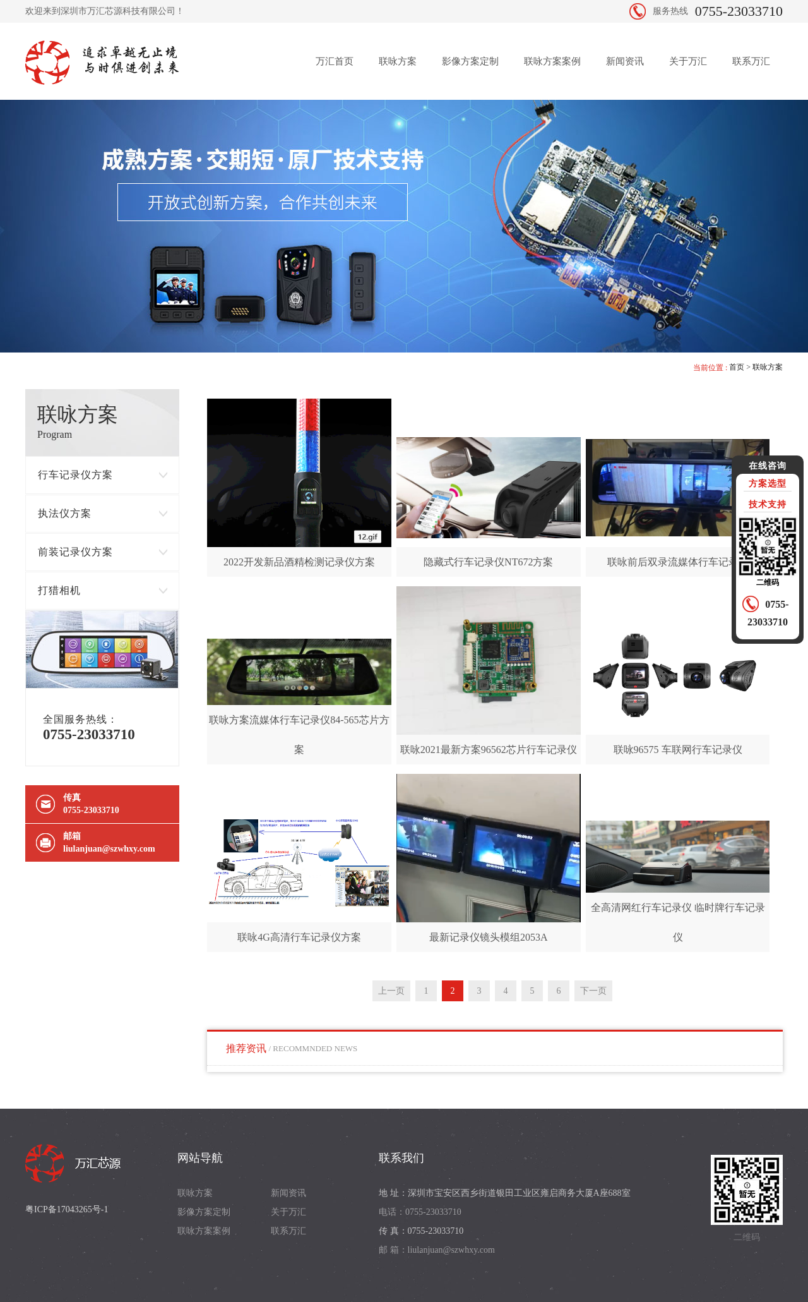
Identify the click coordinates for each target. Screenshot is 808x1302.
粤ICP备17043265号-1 (66, 1209)
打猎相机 (59, 590)
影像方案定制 (470, 61)
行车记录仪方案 (75, 474)
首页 (736, 367)
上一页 (391, 991)
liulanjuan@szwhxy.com (109, 848)
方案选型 (768, 483)
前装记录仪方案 (75, 551)
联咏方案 (398, 61)
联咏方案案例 (552, 61)
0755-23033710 (739, 11)
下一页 (593, 991)
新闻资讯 (625, 61)
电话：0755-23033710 (420, 1212)
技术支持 (768, 504)
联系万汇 (751, 61)
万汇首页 (335, 61)
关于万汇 (688, 61)
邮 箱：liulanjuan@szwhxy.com (437, 1250)
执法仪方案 (65, 513)
